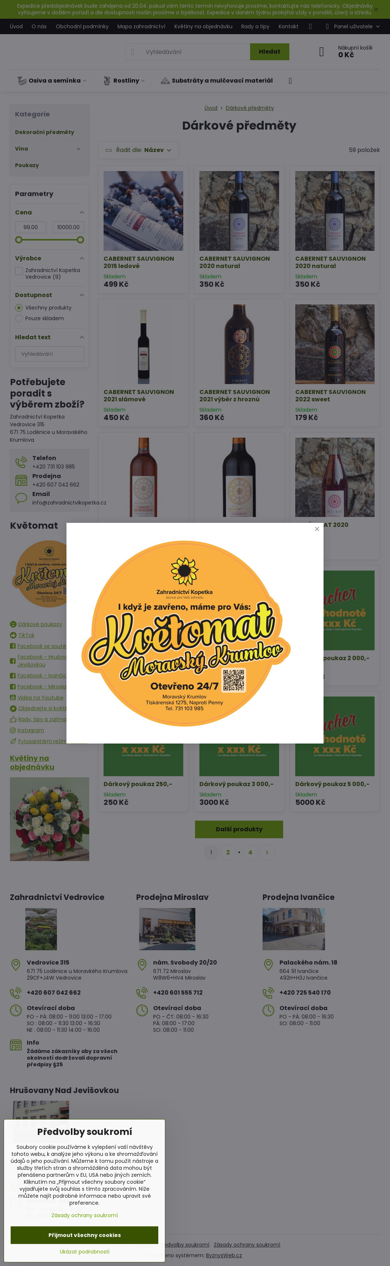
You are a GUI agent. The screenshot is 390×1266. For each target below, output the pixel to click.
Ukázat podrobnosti (84, 1251)
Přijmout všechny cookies (84, 1235)
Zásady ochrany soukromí (84, 1215)
